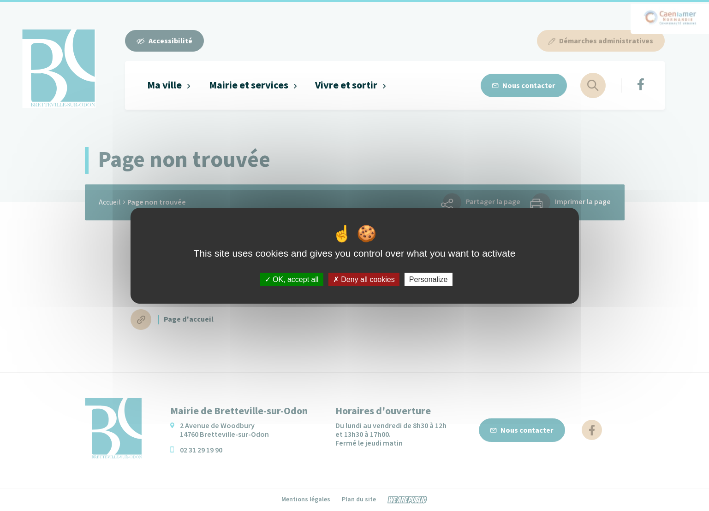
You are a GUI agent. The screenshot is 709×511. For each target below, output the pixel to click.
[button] (169, 85)
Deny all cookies (364, 279)
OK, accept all (292, 279)
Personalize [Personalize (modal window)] (428, 279)
